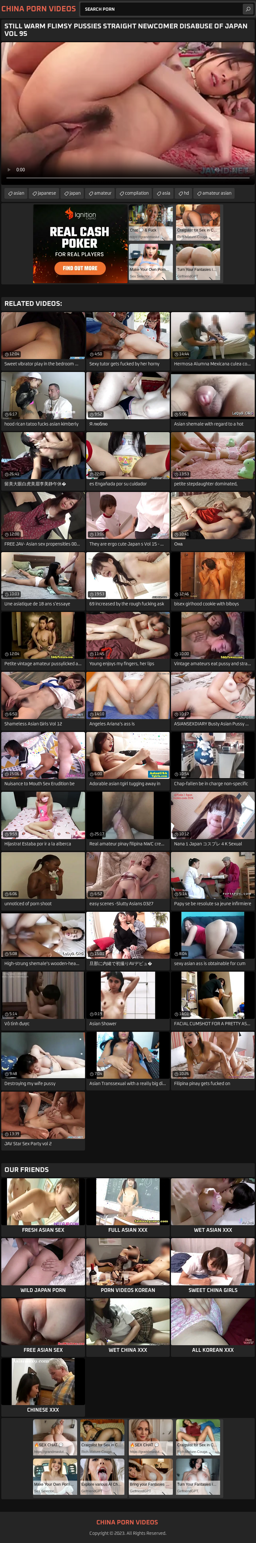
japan (75, 193)
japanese (47, 193)
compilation (137, 193)
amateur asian (216, 193)
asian (19, 193)
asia (166, 193)
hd (186, 193)
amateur (102, 193)
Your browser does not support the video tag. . (128, 113)
